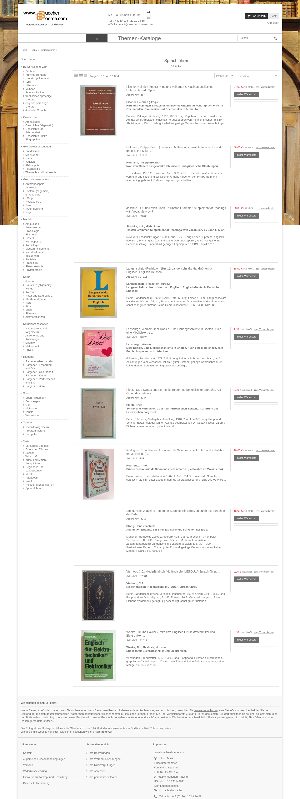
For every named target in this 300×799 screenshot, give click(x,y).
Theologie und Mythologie (40, 172)
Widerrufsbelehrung (35, 771)
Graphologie (32, 194)
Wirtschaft (31, 456)
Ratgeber (28, 356)
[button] (139, 38)
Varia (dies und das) (37, 445)
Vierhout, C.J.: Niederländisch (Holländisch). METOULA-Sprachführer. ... (173, 571)
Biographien (32, 139)
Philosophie (32, 165)
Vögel (28, 309)
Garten (29, 281)
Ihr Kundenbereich (97, 744)
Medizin (27, 219)
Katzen (29, 292)
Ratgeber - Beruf (35, 386)
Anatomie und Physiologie (33, 229)
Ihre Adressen (97, 771)
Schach (29, 452)
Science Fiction (34, 92)
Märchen (30, 85)
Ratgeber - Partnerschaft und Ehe (40, 380)
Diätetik (29, 238)
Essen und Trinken (36, 449)
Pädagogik (31, 477)
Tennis (29, 411)
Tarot (28, 205)
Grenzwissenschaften (36, 179)
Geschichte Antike (36, 135)
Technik (27, 422)
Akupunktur (32, 223)
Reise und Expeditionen (39, 484)
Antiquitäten (32, 463)
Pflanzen (30, 313)
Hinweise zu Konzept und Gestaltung (45, 777)
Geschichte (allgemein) (39, 125)
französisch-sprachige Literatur (38, 97)
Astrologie (31, 187)
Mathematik (32, 346)
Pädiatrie (30, 259)
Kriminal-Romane (35, 74)
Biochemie (31, 234)
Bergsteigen (32, 401)
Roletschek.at (103, 731)
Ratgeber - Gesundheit (39, 372)
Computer (31, 434)
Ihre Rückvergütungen (102, 765)
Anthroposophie (34, 184)
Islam (28, 158)
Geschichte (30, 117)
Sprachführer (33, 488)
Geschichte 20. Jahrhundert (34, 130)
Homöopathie (33, 241)
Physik (29, 349)
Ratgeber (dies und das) (39, 361)
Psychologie (32, 168)
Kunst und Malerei (36, 459)
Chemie (30, 342)
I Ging (29, 198)
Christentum (32, 154)
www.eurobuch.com (206, 710)
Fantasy (30, 71)
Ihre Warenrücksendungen (105, 759)
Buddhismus (32, 151)
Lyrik (28, 81)
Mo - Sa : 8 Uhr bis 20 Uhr (124, 14)
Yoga (28, 212)
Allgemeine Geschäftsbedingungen (44, 759)
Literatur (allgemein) (37, 78)
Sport (26, 393)
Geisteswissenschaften (37, 146)
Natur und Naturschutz (38, 295)
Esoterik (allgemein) (37, 191)
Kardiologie (32, 245)
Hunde (29, 288)
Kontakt (27, 752)
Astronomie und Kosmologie (34, 337)
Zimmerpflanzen (35, 316)
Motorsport (31, 408)
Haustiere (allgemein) (38, 285)
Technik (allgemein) (37, 427)
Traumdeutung (34, 208)
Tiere (28, 302)
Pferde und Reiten (36, 299)
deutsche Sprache (36, 110)
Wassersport (32, 415)
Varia (26, 441)
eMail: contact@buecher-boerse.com (130, 24)
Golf (27, 404)
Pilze (28, 306)
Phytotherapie (33, 269)
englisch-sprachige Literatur (36, 104)
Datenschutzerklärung (36, 783)
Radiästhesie (33, 201)
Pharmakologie (34, 266)
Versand (28, 765)
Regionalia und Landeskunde (34, 468)
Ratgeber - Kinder (36, 375)
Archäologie (32, 121)
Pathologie (31, 262)
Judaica (30, 161)
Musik (28, 474)
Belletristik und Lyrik (35, 66)
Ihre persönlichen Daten (103, 777)
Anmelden (272, 22)
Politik (29, 481)
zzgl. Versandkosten (265, 87)
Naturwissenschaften (35, 323)
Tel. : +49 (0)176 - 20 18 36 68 (126, 20)
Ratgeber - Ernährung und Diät (38, 366)
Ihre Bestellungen (99, 752)
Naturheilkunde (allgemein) (34, 254)
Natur (26, 276)
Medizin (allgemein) (37, 248)
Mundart (30, 88)
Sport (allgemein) (35, 397)
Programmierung (35, 430)
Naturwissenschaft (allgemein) (36, 330)
